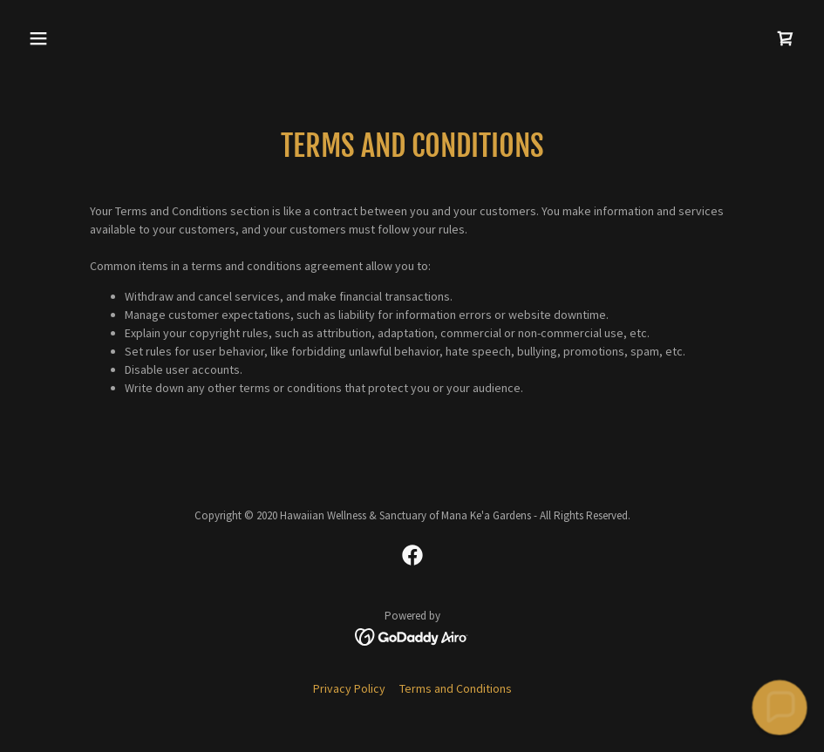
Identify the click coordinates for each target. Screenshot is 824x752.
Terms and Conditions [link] (455, 688)
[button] (80, 38)
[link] (785, 38)
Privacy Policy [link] (349, 688)
